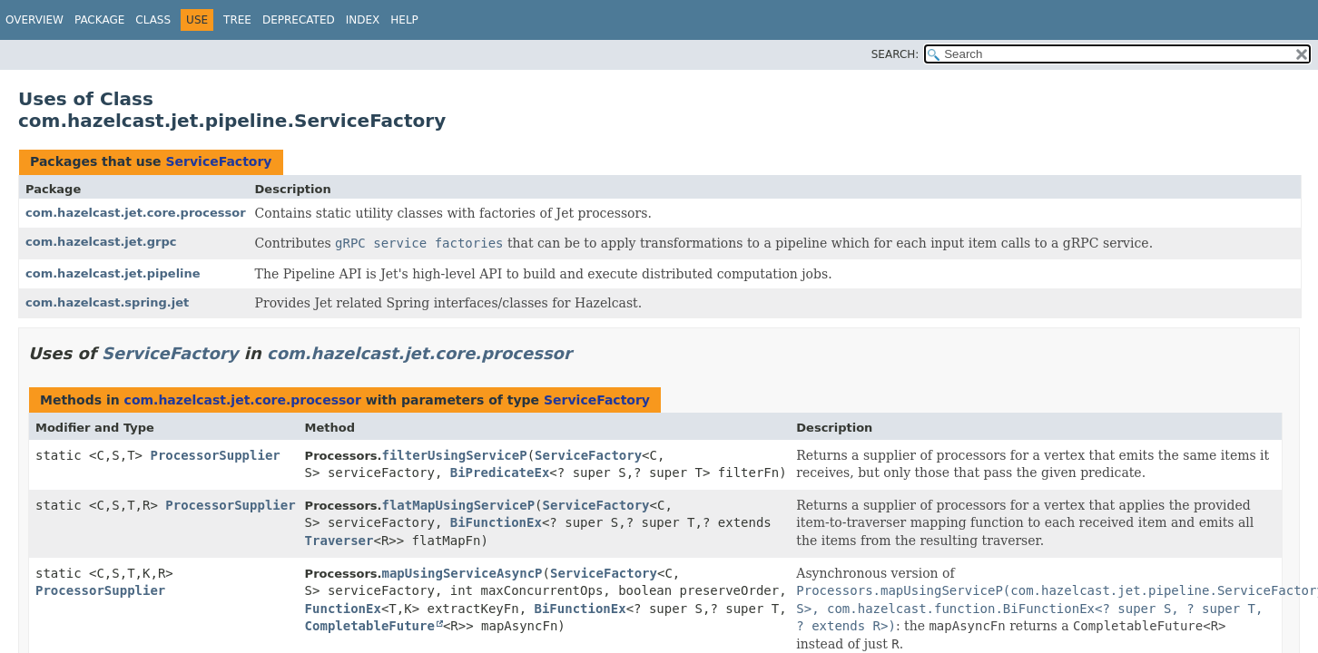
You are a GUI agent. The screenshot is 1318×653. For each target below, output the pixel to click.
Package (99, 20)
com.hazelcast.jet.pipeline (113, 273)
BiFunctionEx (496, 522)
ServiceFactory (218, 161)
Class (153, 20)
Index (363, 20)
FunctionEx (343, 608)
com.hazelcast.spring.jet (107, 302)
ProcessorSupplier (215, 455)
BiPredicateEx (500, 472)
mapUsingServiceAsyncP (462, 573)
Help (404, 20)
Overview (34, 20)
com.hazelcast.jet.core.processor (135, 212)
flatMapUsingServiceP (459, 505)
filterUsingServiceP (454, 455)
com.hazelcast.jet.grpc (101, 242)
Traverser (339, 540)
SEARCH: (895, 54)
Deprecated (298, 20)
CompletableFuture (370, 626)
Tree (237, 20)
